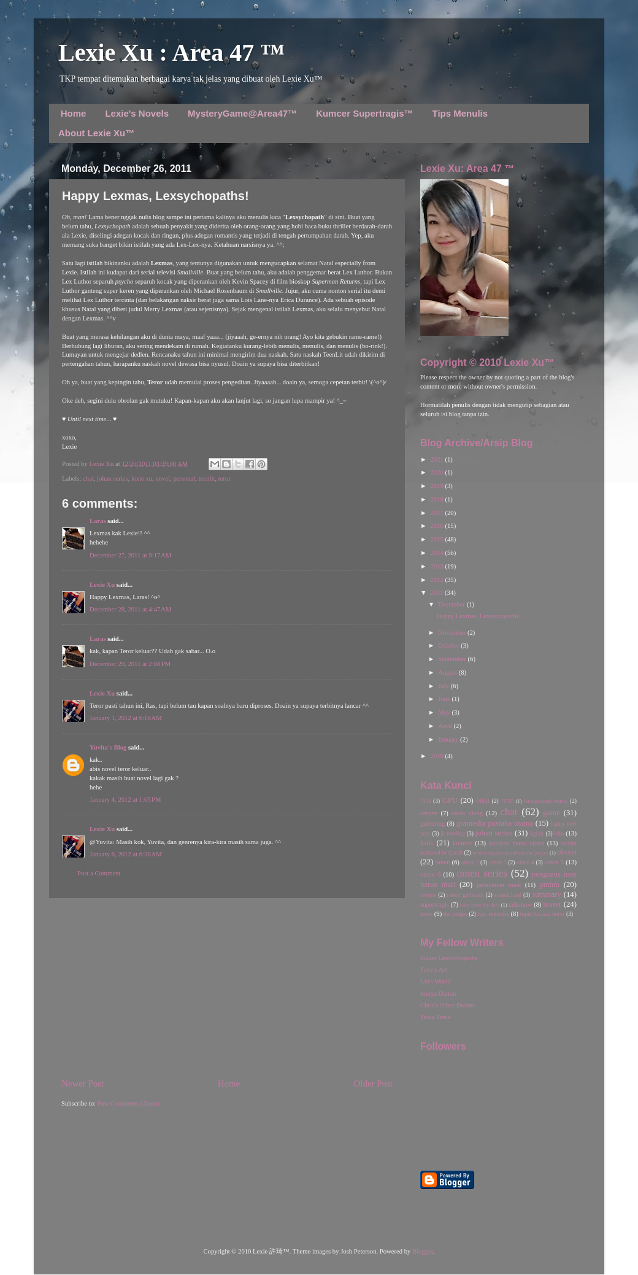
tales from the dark (480, 905)
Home (73, 113)
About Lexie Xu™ (96, 133)
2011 (437, 592)
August (448, 672)
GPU (450, 800)
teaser (552, 904)
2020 (437, 472)
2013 (437, 566)
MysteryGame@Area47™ (242, 113)
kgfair (537, 833)
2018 (437, 499)
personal (184, 478)
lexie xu (141, 478)
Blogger (422, 1251)
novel (162, 478)
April (445, 726)
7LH (425, 800)
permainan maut (499, 885)
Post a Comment (98, 873)
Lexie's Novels (137, 113)
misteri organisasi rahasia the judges (510, 853)
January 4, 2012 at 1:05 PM (125, 799)
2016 (437, 525)
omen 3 (498, 862)
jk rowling (452, 833)
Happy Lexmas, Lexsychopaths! (479, 616)
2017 (437, 513)
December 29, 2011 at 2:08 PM (130, 664)
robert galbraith (465, 894)
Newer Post (82, 1083)
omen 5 (554, 862)
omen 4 (525, 862)
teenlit (207, 478)
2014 (437, 552)
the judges (455, 913)
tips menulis (493, 913)
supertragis (434, 904)
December (452, 604)
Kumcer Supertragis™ (364, 113)
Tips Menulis (460, 113)
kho (559, 833)
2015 (437, 539)
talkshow (520, 904)
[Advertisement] (227, 987)
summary (546, 894)
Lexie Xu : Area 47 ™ (171, 52)
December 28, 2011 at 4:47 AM (130, 609)
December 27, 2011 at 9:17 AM (130, 555)
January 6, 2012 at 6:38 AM (126, 854)
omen (443, 862)
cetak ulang (467, 813)
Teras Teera (435, 1016)
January (449, 739)
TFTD (507, 801)
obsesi (567, 852)
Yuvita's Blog (108, 747)
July (444, 686)
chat (88, 478)
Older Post (373, 1083)
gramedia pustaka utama (494, 823)
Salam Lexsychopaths (448, 958)
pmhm (549, 884)
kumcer (462, 843)
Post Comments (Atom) (129, 1103)
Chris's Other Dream (447, 1005)
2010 (437, 756)
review (428, 894)
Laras (98, 520)
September (452, 659)
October (449, 645)
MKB (483, 800)
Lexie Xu (102, 463)
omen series (481, 873)
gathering (432, 823)
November (452, 632)
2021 (437, 459)
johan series (112, 478)
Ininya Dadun (438, 993)
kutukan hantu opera (516, 843)
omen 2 (470, 862)
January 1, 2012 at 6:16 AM (126, 718)
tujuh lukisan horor (542, 913)
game (551, 812)
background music (546, 800)
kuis (426, 843)
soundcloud (507, 894)
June (445, 699)
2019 (437, 485)
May (445, 712)
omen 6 (430, 874)
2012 (437, 579)
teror (224, 478)
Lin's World (435, 981)
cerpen (428, 813)
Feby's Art (433, 969)
